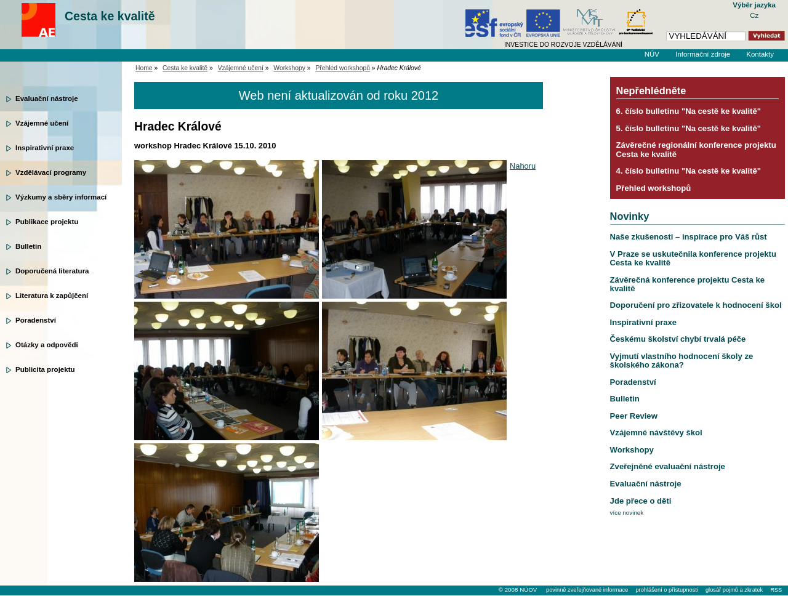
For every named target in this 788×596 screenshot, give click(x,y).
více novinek (627, 512)
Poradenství (35, 320)
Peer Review (633, 416)
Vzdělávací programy (50, 172)
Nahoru (523, 166)
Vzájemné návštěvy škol (656, 432)
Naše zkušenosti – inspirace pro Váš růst (688, 236)
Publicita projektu (45, 369)
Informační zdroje (702, 54)
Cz (754, 15)
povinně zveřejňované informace (587, 590)
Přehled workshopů (342, 68)
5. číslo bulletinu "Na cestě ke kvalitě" (688, 128)
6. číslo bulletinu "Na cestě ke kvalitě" (688, 111)
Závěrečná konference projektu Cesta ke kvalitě (687, 284)
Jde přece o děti (641, 500)
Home (144, 68)
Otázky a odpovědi (46, 344)
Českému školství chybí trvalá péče (678, 339)
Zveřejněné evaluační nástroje (667, 466)
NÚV (652, 54)
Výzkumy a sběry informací (61, 197)
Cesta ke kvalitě (110, 16)
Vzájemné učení (41, 123)
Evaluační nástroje (46, 98)
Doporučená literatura (52, 271)
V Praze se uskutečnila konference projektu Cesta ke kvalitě (693, 258)
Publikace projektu (46, 221)
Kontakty (760, 54)
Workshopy (289, 68)
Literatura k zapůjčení (51, 295)
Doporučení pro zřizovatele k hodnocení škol (696, 305)
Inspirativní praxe (44, 147)
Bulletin (28, 246)
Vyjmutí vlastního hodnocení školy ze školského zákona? (682, 360)
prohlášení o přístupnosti (666, 590)
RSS (776, 590)
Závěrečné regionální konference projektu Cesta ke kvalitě (696, 149)
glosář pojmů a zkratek (734, 590)
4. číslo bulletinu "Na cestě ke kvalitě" (688, 170)
